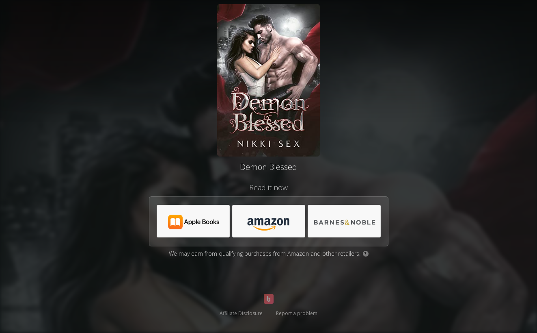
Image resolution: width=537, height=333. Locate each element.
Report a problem (296, 313)
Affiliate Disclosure (241, 313)
